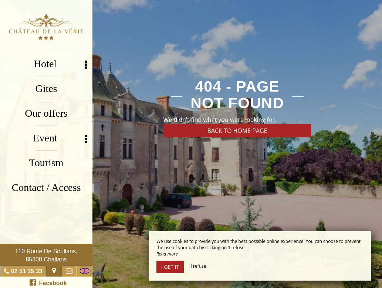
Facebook (48, 282)
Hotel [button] (60, 64)
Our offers (46, 113)
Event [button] (60, 138)
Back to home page (237, 131)
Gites (46, 88)
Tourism (46, 162)
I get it (170, 266)
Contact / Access (46, 187)
